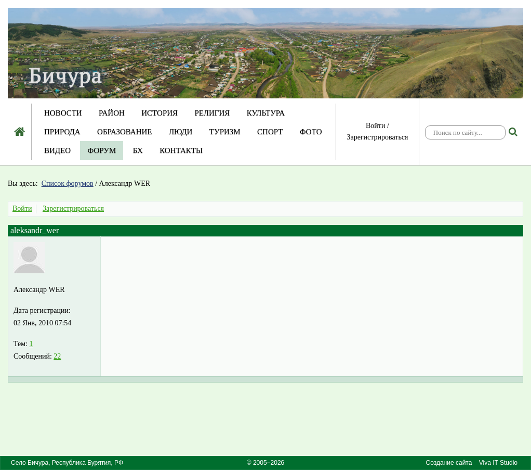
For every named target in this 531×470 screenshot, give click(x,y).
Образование (124, 132)
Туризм (225, 132)
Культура (266, 113)
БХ (138, 150)
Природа (62, 132)
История (159, 113)
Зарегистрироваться (377, 137)
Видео (57, 150)
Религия (212, 113)
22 (57, 356)
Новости (63, 113)
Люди (181, 132)
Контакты (181, 150)
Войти (375, 126)
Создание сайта (449, 462)
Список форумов (68, 183)
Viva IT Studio (498, 462)
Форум (101, 150)
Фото (311, 132)
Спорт (270, 132)
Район (112, 113)
